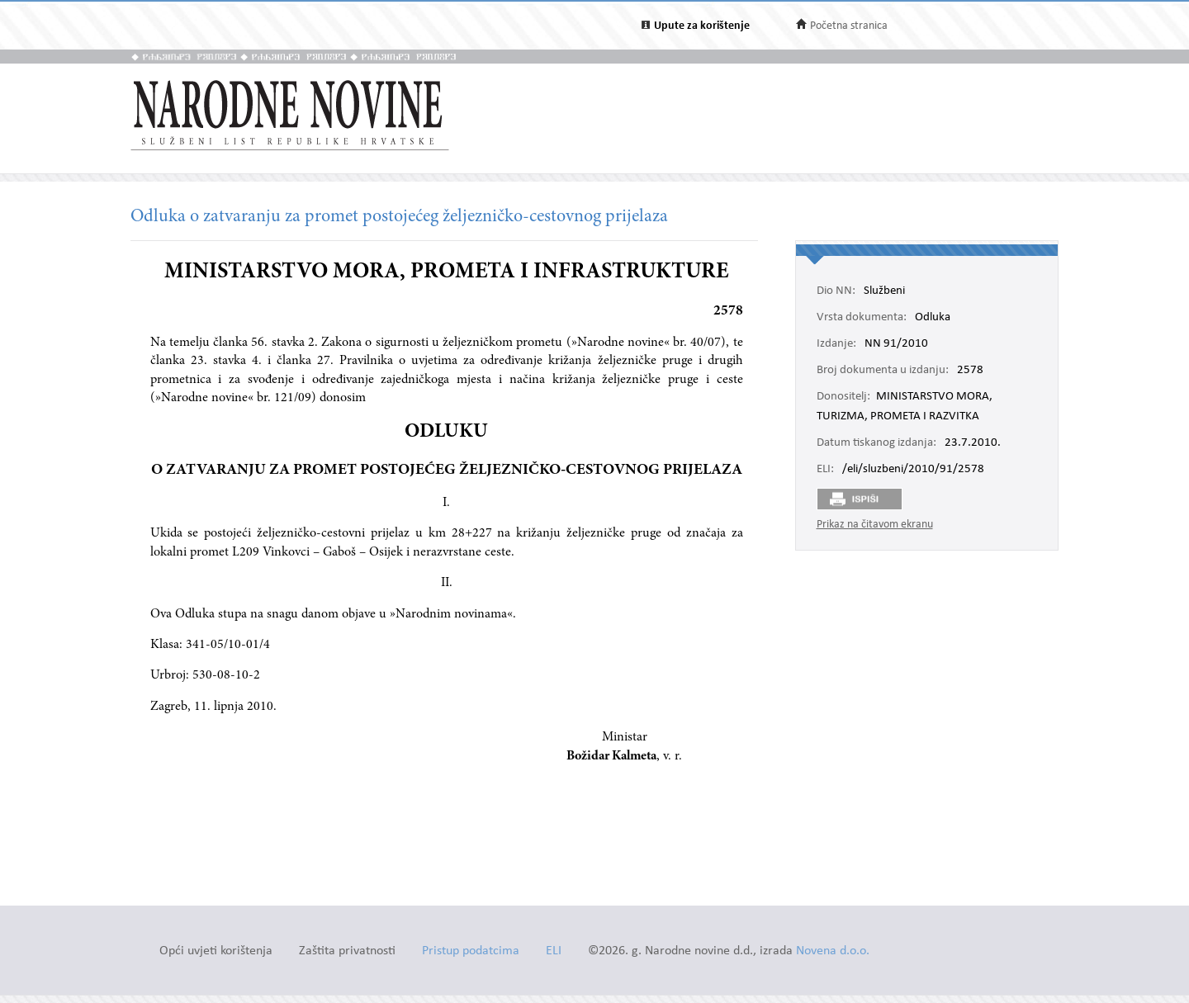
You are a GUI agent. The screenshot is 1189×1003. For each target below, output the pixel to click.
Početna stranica (849, 26)
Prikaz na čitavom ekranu (875, 524)
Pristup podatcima (470, 951)
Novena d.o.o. (832, 951)
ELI (553, 951)
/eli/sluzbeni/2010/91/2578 (913, 469)
